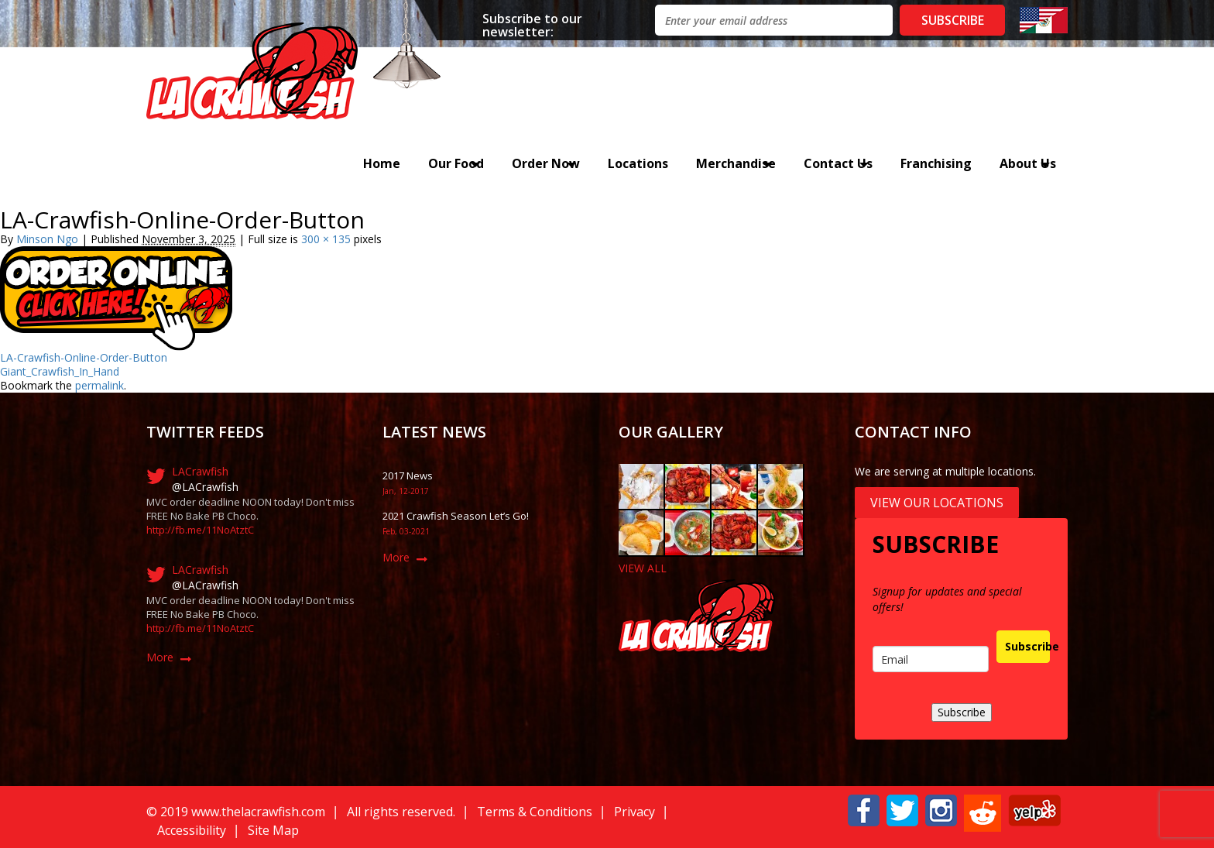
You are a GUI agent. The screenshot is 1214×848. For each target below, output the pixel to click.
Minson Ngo (47, 239)
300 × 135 (326, 239)
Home (381, 163)
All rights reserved (400, 811)
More (159, 657)
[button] (864, 809)
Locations (638, 163)
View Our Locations (936, 502)
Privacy (634, 811)
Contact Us (838, 163)
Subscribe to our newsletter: (532, 24)
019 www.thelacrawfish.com (246, 811)
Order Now (546, 163)
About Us (1028, 163)
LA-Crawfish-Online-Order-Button (83, 357)
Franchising (936, 163)
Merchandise (736, 163)
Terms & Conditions (534, 811)
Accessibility (191, 830)
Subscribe (1027, 646)
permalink (99, 385)
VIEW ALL (643, 568)
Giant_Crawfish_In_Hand (59, 371)
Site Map (273, 830)
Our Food (456, 163)
